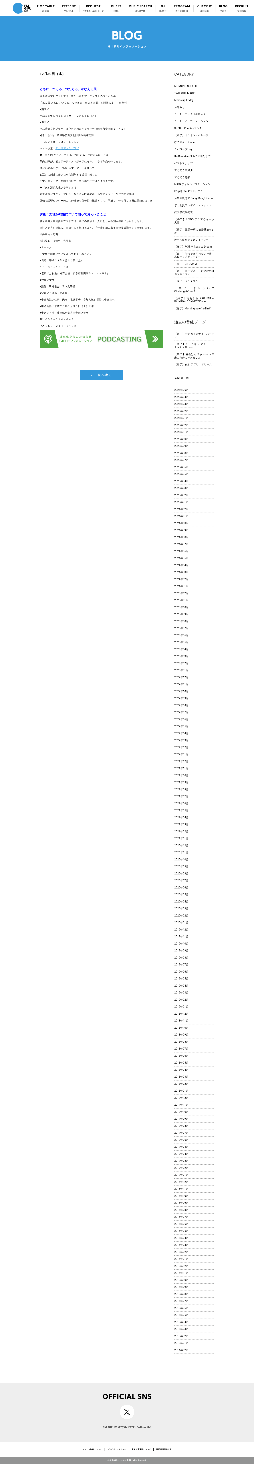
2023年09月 (181, 614)
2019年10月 (181, 943)
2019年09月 (181, 950)
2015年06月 (181, 1308)
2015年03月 (181, 1328)
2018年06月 (181, 1055)
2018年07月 (181, 1048)
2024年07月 (181, 544)
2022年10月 (181, 691)
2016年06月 (181, 1223)
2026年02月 (181, 411)
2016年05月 (181, 1230)
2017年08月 (181, 1125)
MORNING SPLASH (185, 86)
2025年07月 (181, 460)
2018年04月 (181, 1069)
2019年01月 (181, 1006)
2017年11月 (181, 1104)
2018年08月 (181, 1041)
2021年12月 (181, 761)
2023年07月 (181, 628)
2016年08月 (181, 1209)
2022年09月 (181, 698)
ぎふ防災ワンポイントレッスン (192, 205)
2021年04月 (181, 817)
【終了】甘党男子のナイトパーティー (194, 335)
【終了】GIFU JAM (185, 263)
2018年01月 (181, 1090)
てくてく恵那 (182, 177)
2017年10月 (181, 1111)
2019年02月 (181, 999)
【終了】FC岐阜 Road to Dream (193, 246)
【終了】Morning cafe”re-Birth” (192, 308)
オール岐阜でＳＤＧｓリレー (191, 239)
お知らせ (179, 107)
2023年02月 (181, 663)
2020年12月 (181, 845)
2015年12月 (181, 1266)
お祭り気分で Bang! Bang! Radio (193, 198)
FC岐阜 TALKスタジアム (188, 191)
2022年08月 (181, 705)
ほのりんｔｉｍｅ (184, 142)
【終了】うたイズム (186, 281)
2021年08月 (181, 789)
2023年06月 (181, 635)
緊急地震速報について (141, 1449)
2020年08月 (181, 873)
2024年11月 (181, 516)
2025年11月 (181, 431)
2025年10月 (181, 439)
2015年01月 (181, 1342)
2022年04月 (181, 733)
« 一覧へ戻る (101, 375)
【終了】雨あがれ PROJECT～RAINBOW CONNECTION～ (194, 300)
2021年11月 (181, 768)
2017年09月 (181, 1118)
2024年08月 (181, 537)
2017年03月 (181, 1160)
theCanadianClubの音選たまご (192, 156)
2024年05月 (181, 558)
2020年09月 (181, 866)
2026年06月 (181, 389)
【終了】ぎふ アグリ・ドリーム (193, 364)
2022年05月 (181, 726)
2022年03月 (181, 740)
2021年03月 (181, 824)
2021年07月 (181, 796)
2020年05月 (181, 894)
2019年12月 (181, 929)
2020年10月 (181, 859)
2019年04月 (181, 985)
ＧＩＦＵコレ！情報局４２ (190, 114)
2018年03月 (181, 1076)
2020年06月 (181, 887)
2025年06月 (181, 467)
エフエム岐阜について (92, 1449)
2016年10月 (181, 1195)
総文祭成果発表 (183, 212)
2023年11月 (181, 600)
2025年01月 (181, 502)
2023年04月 (181, 649)
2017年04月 (181, 1153)
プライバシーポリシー (116, 1449)
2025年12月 (181, 425)
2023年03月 (181, 656)
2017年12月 (181, 1097)
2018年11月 (181, 1020)
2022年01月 (181, 754)
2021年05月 (181, 810)
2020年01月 (181, 922)
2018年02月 (181, 1083)
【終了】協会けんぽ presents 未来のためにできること (194, 356)
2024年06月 (181, 551)
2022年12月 (181, 677)
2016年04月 (181, 1237)
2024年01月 (181, 586)
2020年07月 (181, 880)
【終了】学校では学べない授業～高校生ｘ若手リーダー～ (194, 255)
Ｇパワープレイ (183, 149)
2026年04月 (181, 397)
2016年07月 (181, 1216)
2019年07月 (181, 964)
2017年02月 (181, 1167)
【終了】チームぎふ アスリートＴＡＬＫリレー (194, 346)
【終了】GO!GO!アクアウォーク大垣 (194, 221)
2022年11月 (181, 684)
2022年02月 (181, 747)
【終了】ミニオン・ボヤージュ (192, 135)
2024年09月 (181, 530)
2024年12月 (181, 509)
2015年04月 (181, 1322)
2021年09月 (181, 782)
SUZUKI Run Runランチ (188, 128)
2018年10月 (181, 1027)
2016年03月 (181, 1244)
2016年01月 (181, 1258)
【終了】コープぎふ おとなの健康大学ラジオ (194, 272)
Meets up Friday (183, 100)
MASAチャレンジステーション (192, 184)
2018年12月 (181, 1013)
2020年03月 (181, 908)
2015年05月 (181, 1314)
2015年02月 (181, 1336)
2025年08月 (181, 453)
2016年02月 (181, 1251)
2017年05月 (181, 1146)
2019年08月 (181, 957)
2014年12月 (181, 1350)
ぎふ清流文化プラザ (67, 148)
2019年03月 (181, 992)
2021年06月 (181, 803)
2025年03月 (181, 488)
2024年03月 (181, 572)
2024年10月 (181, 523)
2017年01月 (181, 1174)
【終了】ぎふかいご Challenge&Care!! (194, 290)
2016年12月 (181, 1181)
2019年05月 (181, 978)
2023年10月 (181, 607)
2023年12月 (181, 593)
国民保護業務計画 (163, 1449)
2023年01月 (181, 670)
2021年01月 (181, 838)
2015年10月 (181, 1280)
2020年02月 (181, 915)
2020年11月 (181, 852)
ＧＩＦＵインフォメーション (191, 121)
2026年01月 (181, 417)
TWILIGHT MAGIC (185, 93)
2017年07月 (181, 1132)
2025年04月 (181, 481)
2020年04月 (181, 901)
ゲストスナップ (183, 163)
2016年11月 (181, 1188)
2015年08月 (181, 1294)
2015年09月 (181, 1286)
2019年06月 (181, 971)
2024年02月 (181, 579)
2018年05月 (181, 1062)
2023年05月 (181, 642)
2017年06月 (181, 1139)
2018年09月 (181, 1034)
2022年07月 (181, 712)
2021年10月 (181, 775)
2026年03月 (181, 403)
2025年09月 (181, 445)
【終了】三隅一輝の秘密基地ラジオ (194, 231)
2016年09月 (181, 1202)
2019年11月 (181, 936)
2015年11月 (181, 1272)
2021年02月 (181, 831)
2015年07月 (181, 1300)
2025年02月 (181, 495)
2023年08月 (181, 621)
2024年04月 (181, 565)
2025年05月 (181, 474)
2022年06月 (181, 719)
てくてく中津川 (183, 170)
